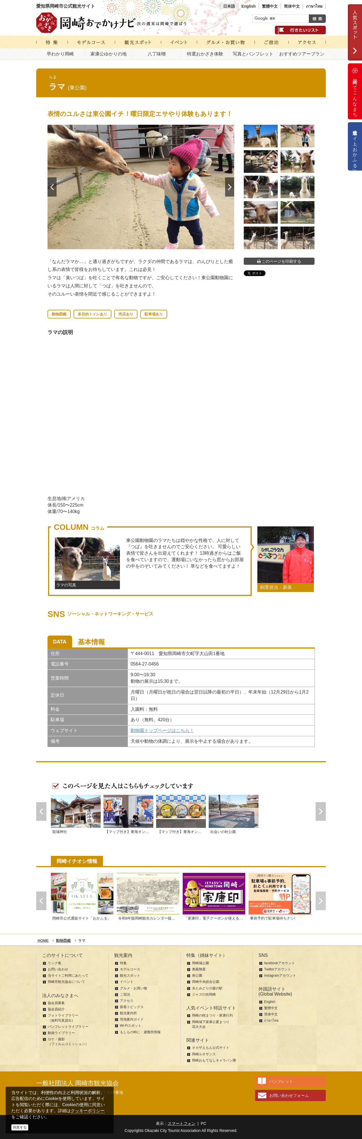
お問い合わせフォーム (289, 1095)
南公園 (197, 975)
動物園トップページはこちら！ (162, 730)
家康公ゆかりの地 (108, 53)
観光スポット (130, 975)
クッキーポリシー (88, 1110)
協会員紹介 (56, 1009)
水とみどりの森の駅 (207, 988)
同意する (20, 1127)
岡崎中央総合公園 (205, 982)
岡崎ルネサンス (204, 1054)
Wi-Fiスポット (130, 1026)
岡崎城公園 (200, 963)
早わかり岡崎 (60, 53)
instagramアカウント (280, 975)
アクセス (126, 1001)
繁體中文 (270, 6)
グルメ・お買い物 (133, 988)
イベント (126, 982)
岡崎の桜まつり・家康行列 (212, 1015)
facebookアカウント (279, 963)
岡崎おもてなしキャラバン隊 (214, 1060)
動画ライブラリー (61, 1033)
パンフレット (281, 1081)
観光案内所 (128, 1013)
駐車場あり (154, 314)
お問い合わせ (58, 969)
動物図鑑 (59, 314)
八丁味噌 (157, 53)
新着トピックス (132, 1007)
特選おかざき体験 (205, 53)
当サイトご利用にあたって (68, 975)
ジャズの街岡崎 (204, 994)
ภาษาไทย (314, 6)
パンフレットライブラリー (68, 1027)
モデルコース (130, 969)
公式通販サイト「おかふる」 (355, 146)
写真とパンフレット (253, 53)
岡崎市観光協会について (66, 982)
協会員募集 (56, 1003)
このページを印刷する (279, 261)
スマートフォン (181, 1123)
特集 (123, 963)
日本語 (229, 6)
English (248, 6)
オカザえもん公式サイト (210, 1048)
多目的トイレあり (92, 314)
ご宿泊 (125, 994)
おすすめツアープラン (301, 53)
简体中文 (292, 6)
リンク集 (54, 963)
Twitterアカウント (277, 969)
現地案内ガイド (132, 1019)
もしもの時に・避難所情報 (140, 1032)
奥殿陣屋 (199, 969)
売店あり (125, 314)
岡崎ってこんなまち (355, 91)
